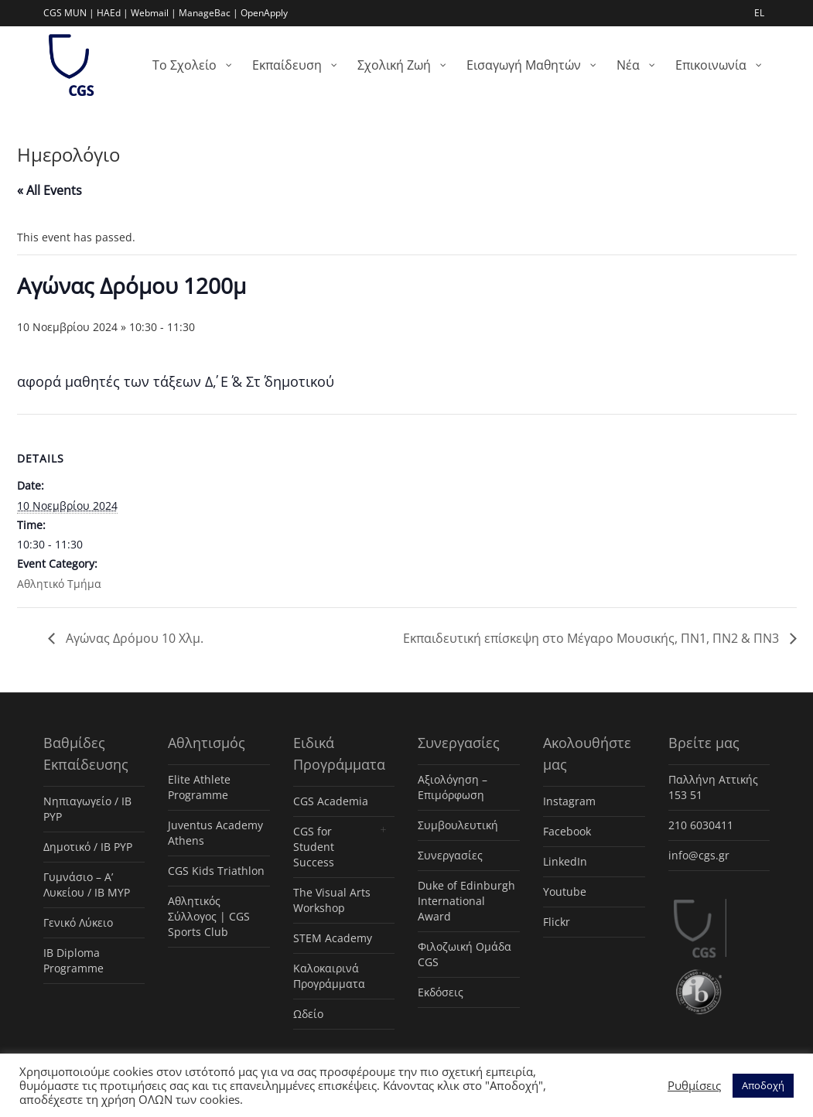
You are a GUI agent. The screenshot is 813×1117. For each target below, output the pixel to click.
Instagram (569, 801)
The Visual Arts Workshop (332, 900)
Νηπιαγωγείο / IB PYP (87, 809)
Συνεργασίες (450, 855)
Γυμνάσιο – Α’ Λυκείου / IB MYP (86, 884)
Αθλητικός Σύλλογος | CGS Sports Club (209, 916)
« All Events (49, 190)
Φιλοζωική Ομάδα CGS (464, 954)
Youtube (564, 891)
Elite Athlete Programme (199, 787)
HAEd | (112, 12)
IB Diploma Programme (73, 960)
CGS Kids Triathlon (216, 870)
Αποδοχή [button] (763, 1085)
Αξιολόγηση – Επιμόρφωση (452, 787)
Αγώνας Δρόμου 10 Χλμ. (133, 638)
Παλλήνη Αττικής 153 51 (713, 787)
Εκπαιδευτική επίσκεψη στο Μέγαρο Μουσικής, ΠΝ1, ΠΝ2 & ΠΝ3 (592, 638)
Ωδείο (308, 1013)
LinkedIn (565, 861)
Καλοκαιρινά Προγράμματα (329, 976)
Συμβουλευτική (458, 825)
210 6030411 (700, 825)
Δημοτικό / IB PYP (87, 846)
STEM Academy (332, 938)
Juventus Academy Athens (215, 833)
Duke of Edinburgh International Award (466, 901)
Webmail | (153, 12)
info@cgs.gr (698, 855)
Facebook (567, 831)
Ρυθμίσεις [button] (694, 1085)
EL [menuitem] (759, 12)
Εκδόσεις (440, 992)
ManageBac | (208, 12)
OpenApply (264, 12)
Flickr (556, 921)
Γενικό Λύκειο (78, 922)
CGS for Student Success (313, 846)
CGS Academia (330, 801)
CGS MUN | (68, 12)
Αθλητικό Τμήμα (59, 583)
